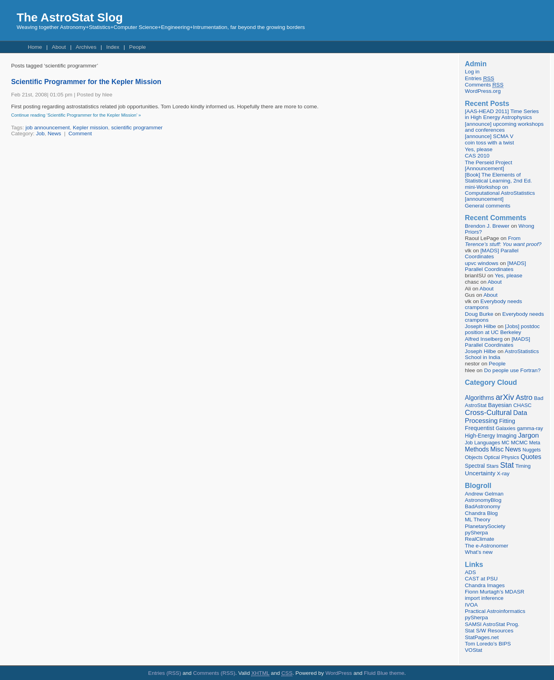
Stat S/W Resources (489, 631)
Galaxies (506, 428)
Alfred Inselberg (483, 339)
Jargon (528, 435)
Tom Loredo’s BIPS (488, 644)
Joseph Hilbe (480, 326)
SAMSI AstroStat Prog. (492, 624)
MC (506, 443)
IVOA (471, 605)
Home (35, 47)
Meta (534, 443)
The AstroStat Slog (70, 17)
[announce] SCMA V (489, 136)
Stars (492, 466)
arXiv (505, 396)
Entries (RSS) (164, 673)
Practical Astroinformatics (495, 611)
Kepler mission (90, 128)
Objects (474, 457)
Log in (472, 72)
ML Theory (477, 519)
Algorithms (479, 397)
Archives (86, 47)
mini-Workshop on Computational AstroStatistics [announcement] (500, 193)
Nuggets (531, 450)
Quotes (531, 456)
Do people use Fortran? (512, 370)
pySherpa (476, 533)
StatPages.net (482, 637)
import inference (484, 598)
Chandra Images (485, 585)
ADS (470, 572)
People (137, 47)
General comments (487, 206)
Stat (507, 465)
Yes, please (479, 149)
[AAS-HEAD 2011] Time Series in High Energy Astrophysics (502, 114)
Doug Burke (479, 314)
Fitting (507, 421)
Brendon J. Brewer (487, 226)
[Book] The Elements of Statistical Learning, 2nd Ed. (498, 178)
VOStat (473, 650)
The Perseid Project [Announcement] (488, 165)
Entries (479, 78)
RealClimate (479, 539)
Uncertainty (480, 473)
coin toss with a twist (489, 143)
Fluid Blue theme (384, 673)
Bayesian (500, 405)
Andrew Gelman (484, 494)
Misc (497, 449)
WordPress (338, 673)
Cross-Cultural (488, 412)
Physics (510, 457)
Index (112, 47)
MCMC (519, 443)
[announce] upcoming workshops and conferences (504, 127)
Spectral (475, 466)
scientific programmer (136, 128)
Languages (487, 443)
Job (40, 133)
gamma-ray (530, 428)
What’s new (479, 552)
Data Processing (496, 417)
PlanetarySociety (485, 526)
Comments (484, 85)
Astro (524, 397)
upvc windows (482, 263)
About (59, 47)
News (54, 133)
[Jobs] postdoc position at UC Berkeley (502, 329)
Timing (523, 466)
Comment (80, 133)
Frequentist (479, 428)
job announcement (47, 128)
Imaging (506, 435)
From (503, 241)
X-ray (503, 473)
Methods (477, 449)
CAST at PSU (481, 579)
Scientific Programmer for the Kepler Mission (86, 82)
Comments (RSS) (214, 673)
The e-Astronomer (486, 546)
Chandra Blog (481, 513)
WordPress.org (483, 91)
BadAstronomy (482, 506)
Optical (492, 457)
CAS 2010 (477, 156)
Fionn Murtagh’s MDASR (494, 592)
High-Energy (480, 436)
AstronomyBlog (483, 500)
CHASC (522, 405)
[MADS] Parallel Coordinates (491, 253)
